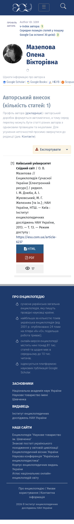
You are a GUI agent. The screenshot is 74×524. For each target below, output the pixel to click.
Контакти (28, 136)
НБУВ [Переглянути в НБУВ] (55, 81)
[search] (63, 4)
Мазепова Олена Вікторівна (42, 54)
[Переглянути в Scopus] (69, 81)
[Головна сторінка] (22, 7)
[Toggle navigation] (43, 7)
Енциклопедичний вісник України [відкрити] (35, 452)
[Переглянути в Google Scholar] (15, 81)
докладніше (34, 113)
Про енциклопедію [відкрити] (31, 488)
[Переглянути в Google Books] (38, 81)
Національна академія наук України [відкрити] (36, 391)
